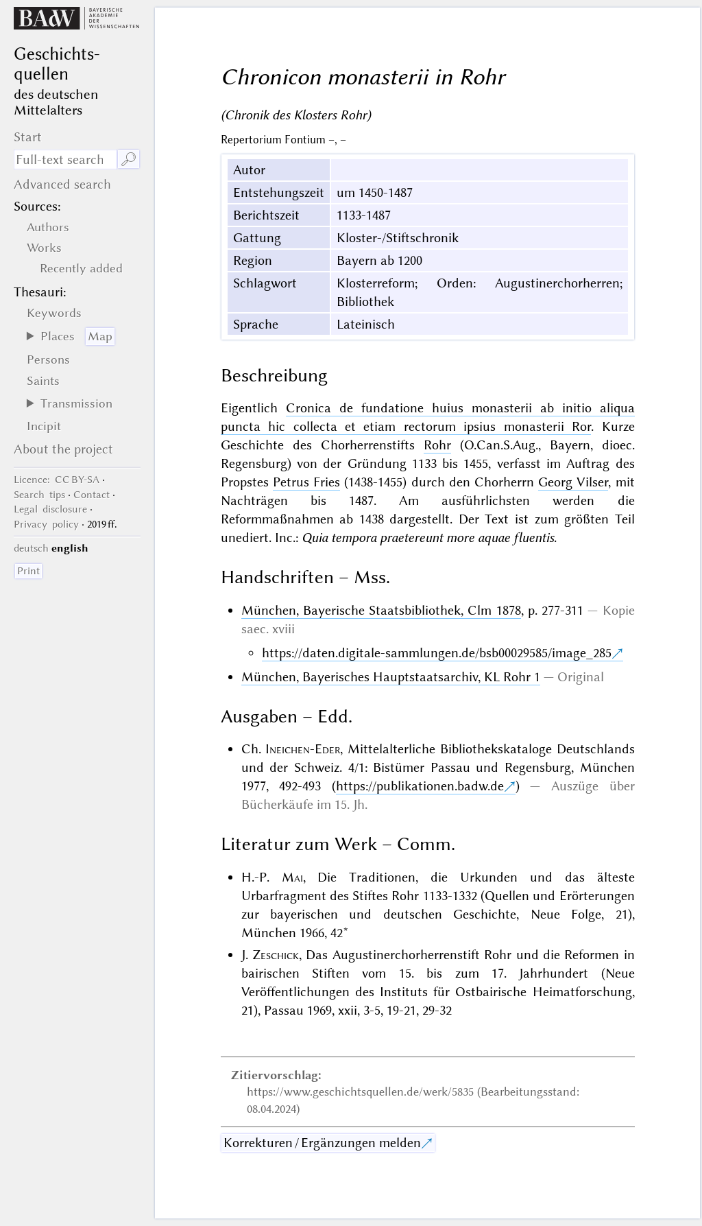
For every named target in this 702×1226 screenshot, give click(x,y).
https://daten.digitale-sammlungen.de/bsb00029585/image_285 (437, 653)
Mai (292, 877)
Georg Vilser (573, 482)
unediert (245, 537)
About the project (63, 449)
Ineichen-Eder (302, 749)
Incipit (44, 426)
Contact (91, 494)
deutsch (31, 548)
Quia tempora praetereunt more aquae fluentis (428, 537)
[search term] (65, 159)
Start (28, 137)
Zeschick (275, 955)
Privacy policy (46, 524)
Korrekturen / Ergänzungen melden (322, 1143)
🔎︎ (128, 159)
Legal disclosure (50, 509)
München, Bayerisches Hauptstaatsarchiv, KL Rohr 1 (390, 677)
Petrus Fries (306, 482)
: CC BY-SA (56, 479)
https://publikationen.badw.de (420, 786)
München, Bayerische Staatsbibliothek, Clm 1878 (381, 610)
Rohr (437, 445)
